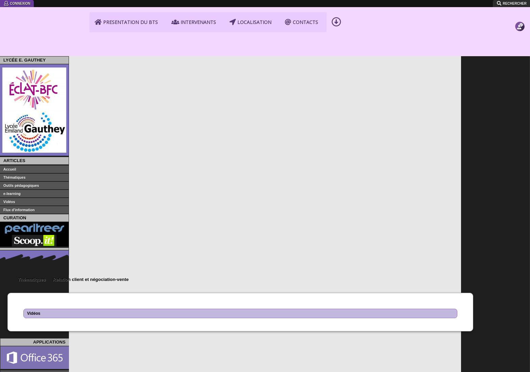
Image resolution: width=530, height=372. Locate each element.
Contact (520, 15)
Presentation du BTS (126, 22)
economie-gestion (161, 298)
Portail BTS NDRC (33, 310)
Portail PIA (411, 292)
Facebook (84, 365)
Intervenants (193, 22)
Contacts (301, 22)
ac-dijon (151, 292)
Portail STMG (28, 304)
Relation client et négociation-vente (159, 60)
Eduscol (279, 298)
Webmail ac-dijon (418, 298)
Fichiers (520, 37)
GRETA (151, 310)
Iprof (404, 304)
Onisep (278, 317)
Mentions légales (48, 368)
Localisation (250, 22)
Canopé (279, 310)
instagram (96, 365)
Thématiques (101, 60)
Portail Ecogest (287, 304)
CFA (147, 304)
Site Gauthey (28, 292)
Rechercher (511, 3)
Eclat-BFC (25, 298)
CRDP (149, 317)
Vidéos (102, 94)
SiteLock (73, 365)
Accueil (78, 61)
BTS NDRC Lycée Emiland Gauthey (47, 29)
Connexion (16, 3)
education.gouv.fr (289, 292)
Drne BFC (410, 310)
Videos (520, 48)
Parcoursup (412, 317)
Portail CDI (25, 317)
